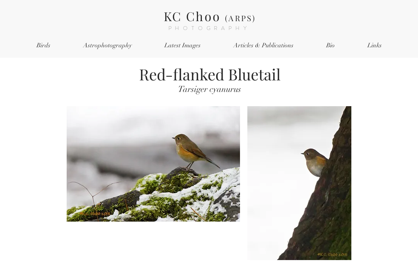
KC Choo (210, 16)
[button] (43, 45)
